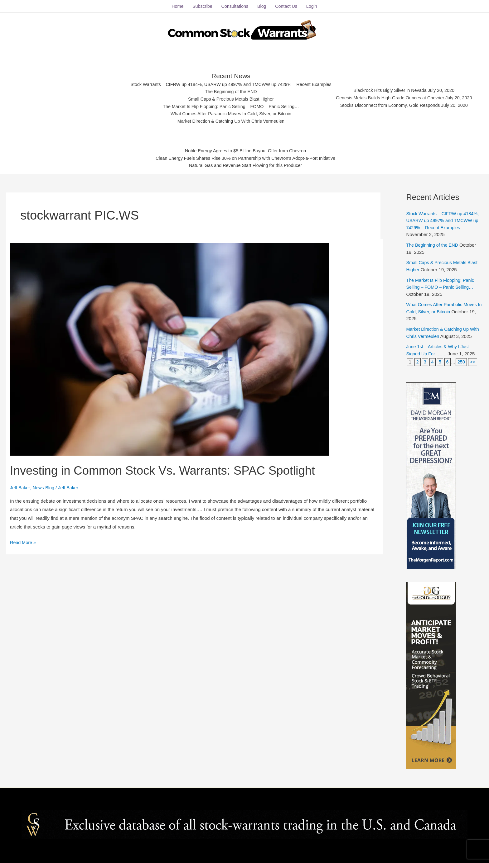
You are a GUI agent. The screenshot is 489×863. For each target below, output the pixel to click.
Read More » (23, 539)
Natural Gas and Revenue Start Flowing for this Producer (245, 165)
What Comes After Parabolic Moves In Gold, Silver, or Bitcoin (228, 112)
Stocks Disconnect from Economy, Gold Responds (394, 104)
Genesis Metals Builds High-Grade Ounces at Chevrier (394, 96)
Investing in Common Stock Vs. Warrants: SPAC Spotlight (169, 467)
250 (462, 359)
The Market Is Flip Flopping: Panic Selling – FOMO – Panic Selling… (228, 104)
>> (474, 359)
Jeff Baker (20, 485)
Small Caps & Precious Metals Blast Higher (228, 97)
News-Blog (44, 485)
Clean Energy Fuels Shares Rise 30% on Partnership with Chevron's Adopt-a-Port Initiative (246, 157)
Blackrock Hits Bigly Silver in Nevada (394, 88)
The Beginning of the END (228, 89)
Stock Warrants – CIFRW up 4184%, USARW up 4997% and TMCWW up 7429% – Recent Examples (228, 81)
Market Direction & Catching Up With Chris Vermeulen (228, 120)
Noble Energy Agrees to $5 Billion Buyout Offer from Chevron (245, 149)
